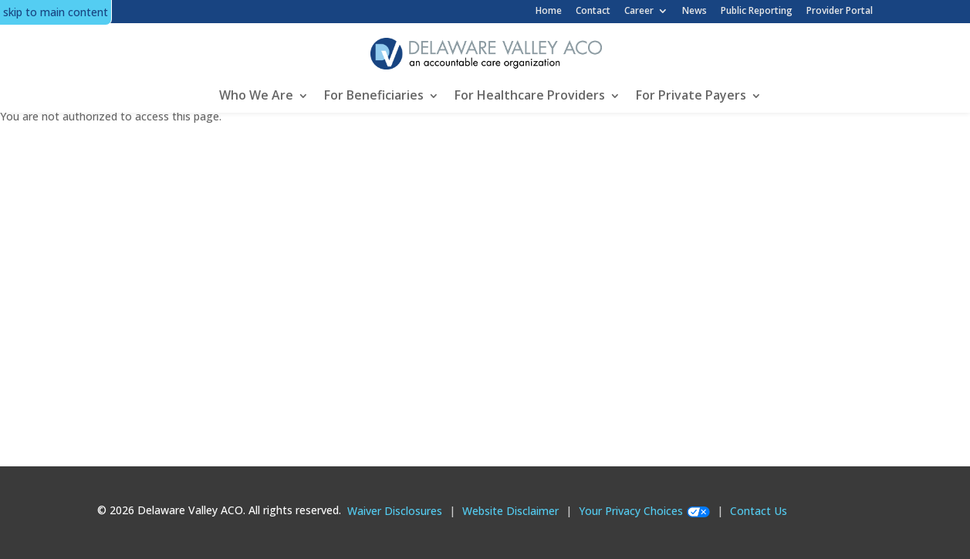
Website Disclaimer (510, 510)
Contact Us (758, 510)
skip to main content (55, 12)
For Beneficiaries (374, 94)
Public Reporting (757, 10)
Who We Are (256, 94)
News (694, 10)
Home (549, 10)
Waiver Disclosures (394, 510)
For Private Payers (691, 94)
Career (639, 10)
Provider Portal (839, 10)
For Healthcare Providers (530, 94)
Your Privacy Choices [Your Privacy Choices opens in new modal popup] (631, 510)
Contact (593, 10)
